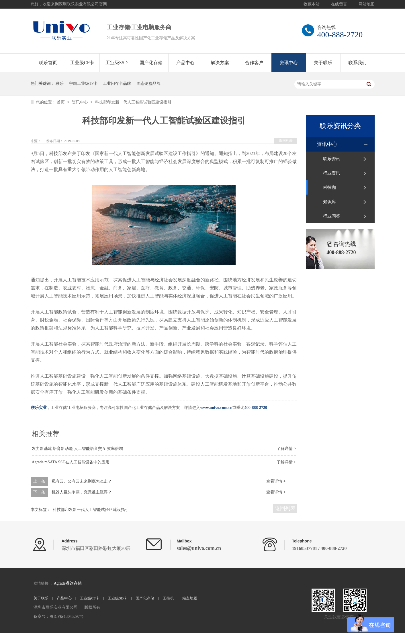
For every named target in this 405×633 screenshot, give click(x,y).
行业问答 (331, 216)
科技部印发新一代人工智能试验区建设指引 (133, 102)
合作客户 (254, 62)
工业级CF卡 (82, 62)
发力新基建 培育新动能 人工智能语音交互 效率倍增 (77, 448)
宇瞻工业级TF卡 (83, 83)
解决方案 (220, 62)
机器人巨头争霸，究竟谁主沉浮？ (82, 492)
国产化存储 (151, 62)
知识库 (329, 201)
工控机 (168, 598)
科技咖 (329, 187)
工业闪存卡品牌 (117, 83)
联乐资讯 (331, 158)
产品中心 (185, 62)
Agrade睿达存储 (67, 583)
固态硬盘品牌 (148, 83)
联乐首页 (48, 62)
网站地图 (367, 4)
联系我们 (357, 62)
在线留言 (339, 4)
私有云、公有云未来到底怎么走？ (82, 481)
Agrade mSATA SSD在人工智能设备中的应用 (71, 462)
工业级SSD (116, 62)
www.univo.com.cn (216, 407)
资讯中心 (288, 62)
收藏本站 (312, 4)
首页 (61, 102)
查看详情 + (275, 481)
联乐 (60, 83)
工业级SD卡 (118, 598)
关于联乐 (323, 62)
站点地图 (189, 598)
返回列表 (286, 141)
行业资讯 (331, 173)
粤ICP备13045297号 (67, 616)
